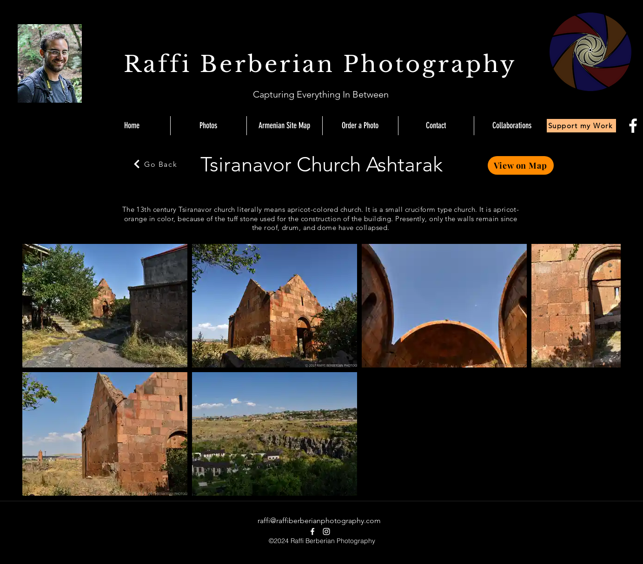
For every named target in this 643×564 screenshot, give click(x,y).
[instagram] (326, 531)
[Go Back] (155, 164)
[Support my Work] (581, 125)
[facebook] (633, 125)
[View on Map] (521, 165)
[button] (512, 125)
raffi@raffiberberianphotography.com (319, 520)
